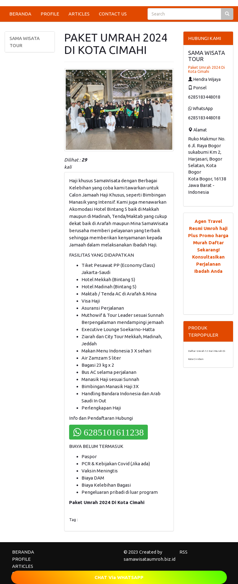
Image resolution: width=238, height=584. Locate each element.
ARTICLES (79, 13)
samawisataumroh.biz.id (149, 559)
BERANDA (20, 13)
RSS (183, 552)
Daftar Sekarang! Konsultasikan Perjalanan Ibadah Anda (208, 257)
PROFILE (50, 13)
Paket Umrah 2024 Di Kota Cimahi (206, 69)
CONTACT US (113, 13)
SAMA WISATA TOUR (25, 42)
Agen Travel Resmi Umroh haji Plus (207, 228)
